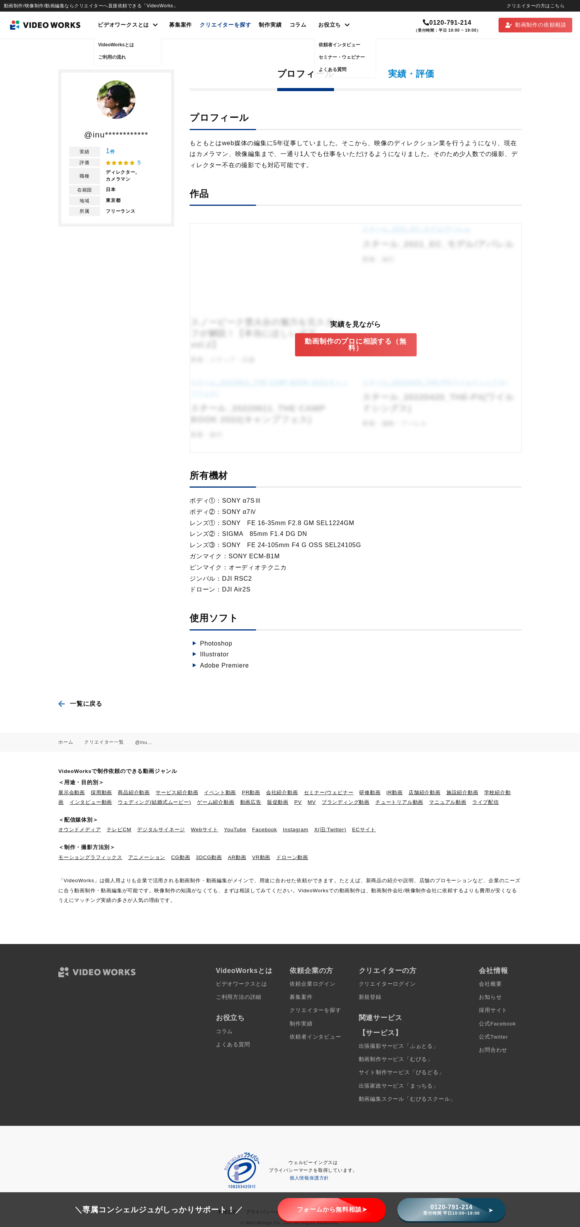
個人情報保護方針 (309, 1178)
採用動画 (101, 792)
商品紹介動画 (134, 792)
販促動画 (277, 802)
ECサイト (364, 829)
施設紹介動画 (462, 792)
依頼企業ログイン (312, 984)
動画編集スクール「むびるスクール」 (407, 1099)
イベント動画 (220, 792)
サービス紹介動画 (177, 792)
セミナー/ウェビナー (329, 792)
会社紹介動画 (282, 792)
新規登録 (370, 997)
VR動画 (261, 857)
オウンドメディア (79, 829)
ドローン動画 (292, 857)
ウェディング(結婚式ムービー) (154, 802)
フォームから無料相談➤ (332, 1209)
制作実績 (270, 25)
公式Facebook (497, 1024)
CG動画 (180, 857)
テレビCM (119, 829)
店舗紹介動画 (425, 792)
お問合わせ (493, 1050)
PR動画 (251, 792)
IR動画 (395, 792)
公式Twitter (493, 1037)
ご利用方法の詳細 (238, 997)
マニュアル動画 (447, 802)
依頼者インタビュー (315, 1037)
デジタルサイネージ (161, 829)
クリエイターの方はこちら (536, 5)
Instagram (296, 829)
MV (311, 802)
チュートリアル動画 (399, 802)
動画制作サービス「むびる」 (396, 1059)
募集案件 (180, 25)
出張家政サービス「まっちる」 (399, 1086)
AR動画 (237, 857)
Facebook (264, 829)
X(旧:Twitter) (330, 829)
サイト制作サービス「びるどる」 (401, 1072)
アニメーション (147, 857)
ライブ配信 (485, 802)
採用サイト (493, 1010)
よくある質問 (233, 1044)
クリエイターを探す (225, 25)
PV (298, 802)
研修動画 (369, 792)
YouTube (235, 829)
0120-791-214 (447, 22)
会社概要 (490, 984)
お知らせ (490, 997)
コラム (298, 25)
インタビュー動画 (91, 802)
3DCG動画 (209, 857)
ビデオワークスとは (241, 984)
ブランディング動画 (346, 802)
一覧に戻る (86, 703)
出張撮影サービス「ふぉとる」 (399, 1046)
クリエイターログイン (387, 984)
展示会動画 (71, 792)
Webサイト (204, 829)
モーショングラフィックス (90, 857)
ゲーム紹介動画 (215, 802)
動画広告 (250, 802)
